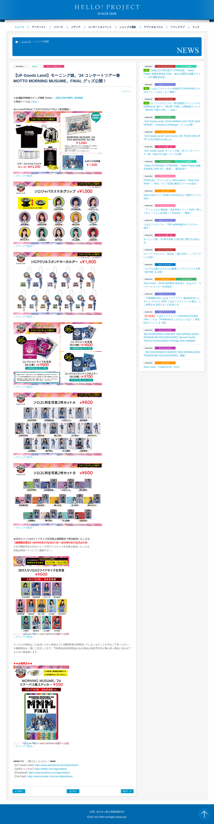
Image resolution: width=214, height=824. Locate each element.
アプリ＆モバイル (153, 27)
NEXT (125, 791)
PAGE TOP (204, 814)
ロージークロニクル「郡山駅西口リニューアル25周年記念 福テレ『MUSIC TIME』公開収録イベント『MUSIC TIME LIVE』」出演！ (172, 106)
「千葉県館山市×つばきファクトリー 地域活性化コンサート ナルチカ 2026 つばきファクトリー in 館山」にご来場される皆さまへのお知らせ (172, 301)
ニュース (26, 41)
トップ (16, 42)
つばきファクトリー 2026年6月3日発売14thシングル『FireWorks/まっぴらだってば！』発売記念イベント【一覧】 (171, 319)
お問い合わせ (96, 811)
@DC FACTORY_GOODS (69, 98)
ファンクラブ (177, 27)
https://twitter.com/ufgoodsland (51, 769)
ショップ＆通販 (127, 27)
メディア (75, 27)
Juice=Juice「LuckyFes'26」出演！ (162, 367)
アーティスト (39, 27)
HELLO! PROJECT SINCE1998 (107, 10)
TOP (74, 791)
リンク (195, 27)
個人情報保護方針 (115, 811)
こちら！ (34, 101)
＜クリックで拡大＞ (24, 176)
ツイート (126, 91)
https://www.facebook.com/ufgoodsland (49, 772)
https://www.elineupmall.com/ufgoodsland (56, 765)
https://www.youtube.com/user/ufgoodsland (50, 776)
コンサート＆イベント (100, 27)
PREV (20, 791)
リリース (58, 27)
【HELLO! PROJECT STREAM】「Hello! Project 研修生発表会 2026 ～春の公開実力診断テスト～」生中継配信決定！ (172, 74)
